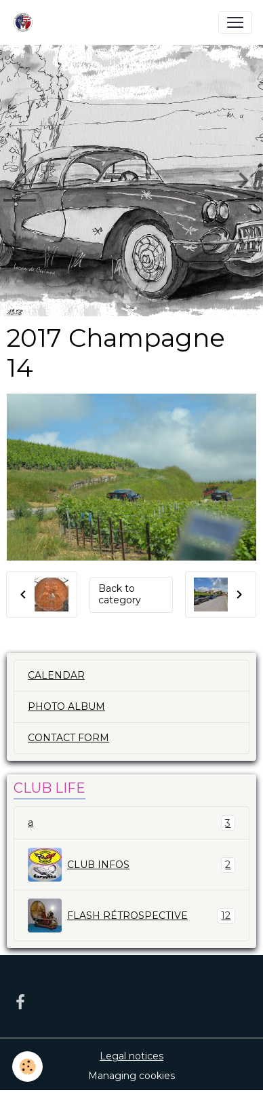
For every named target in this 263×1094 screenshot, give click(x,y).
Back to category (119, 594)
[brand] (26, 22)
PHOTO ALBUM (66, 706)
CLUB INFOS (131, 865)
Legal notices (131, 1056)
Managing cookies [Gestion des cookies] (131, 1076)
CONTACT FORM (68, 738)
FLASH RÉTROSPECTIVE (131, 915)
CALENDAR (56, 675)
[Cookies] (27, 1066)
